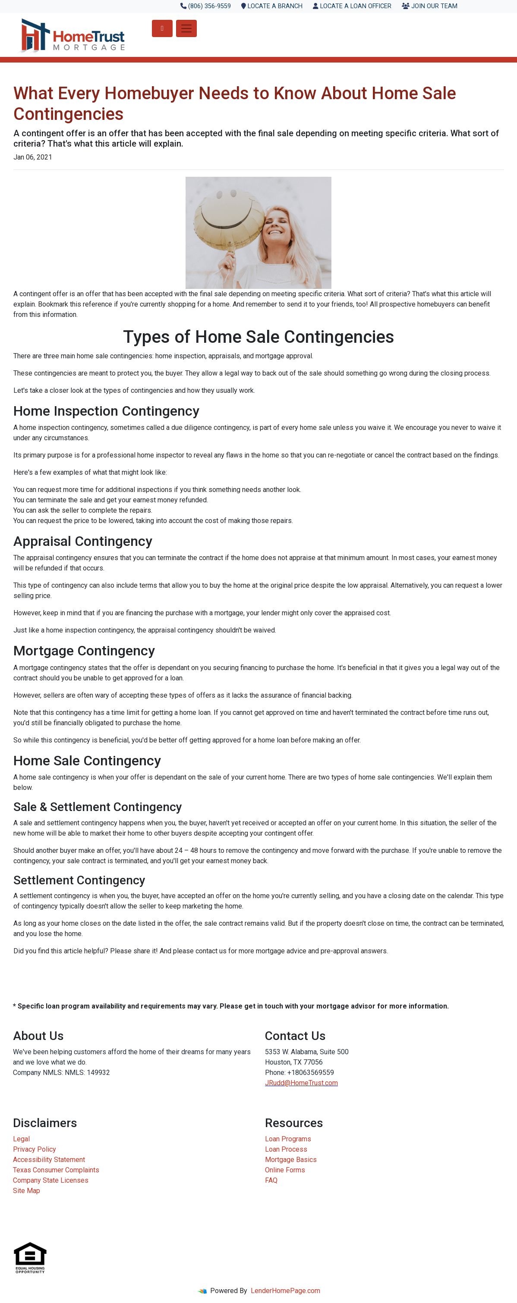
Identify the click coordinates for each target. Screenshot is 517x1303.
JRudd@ (277, 1083)
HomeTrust (307, 1083)
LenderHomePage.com (285, 1291)
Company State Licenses (50, 1180)
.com (331, 1083)
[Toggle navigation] (186, 28)
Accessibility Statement (49, 1160)
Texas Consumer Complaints (56, 1170)
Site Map (26, 1191)
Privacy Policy (34, 1149)
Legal (21, 1139)
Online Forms (285, 1170)
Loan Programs (288, 1139)
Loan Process (286, 1149)
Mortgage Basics (291, 1160)
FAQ (271, 1180)
